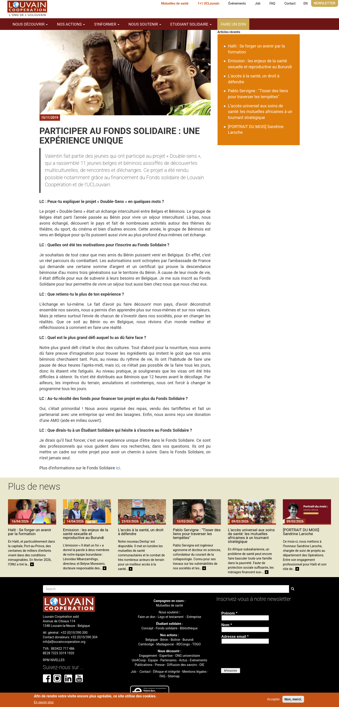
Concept (147, 628)
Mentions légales (194, 671)
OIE (201, 665)
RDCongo (183, 644)
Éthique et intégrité (166, 671)
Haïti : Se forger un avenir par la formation (29, 532)
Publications (143, 665)
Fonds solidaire (166, 628)
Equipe (153, 660)
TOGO (196, 644)
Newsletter (324, 3)
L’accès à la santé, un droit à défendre (140, 532)
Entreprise (194, 617)
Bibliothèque (189, 628)
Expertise (166, 655)
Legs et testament (171, 617)
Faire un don (233, 24)
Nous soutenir (169, 612)
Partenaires (168, 660)
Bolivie (175, 639)
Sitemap (173, 676)
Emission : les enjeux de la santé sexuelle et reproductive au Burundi (85, 534)
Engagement (148, 655)
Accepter (273, 699)
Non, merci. (293, 699)
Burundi (188, 639)
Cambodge (146, 644)
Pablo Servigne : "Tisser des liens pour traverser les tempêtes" (197, 534)
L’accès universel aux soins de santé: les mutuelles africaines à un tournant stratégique (260, 111)
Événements (237, 3)
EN (306, 3)
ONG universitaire (187, 655)
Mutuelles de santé (175, 3)
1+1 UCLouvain (208, 3)
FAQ (272, 3)
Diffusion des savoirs (182, 665)
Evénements (198, 660)
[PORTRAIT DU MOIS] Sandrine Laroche (301, 532)
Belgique (151, 639)
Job (257, 3)
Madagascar (165, 644)
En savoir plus (44, 702)
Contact (290, 3)
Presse (160, 665)
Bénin (164, 639)
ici (118, 467)
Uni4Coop (139, 660)
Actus (183, 660)
